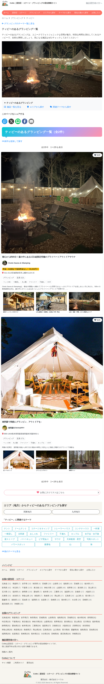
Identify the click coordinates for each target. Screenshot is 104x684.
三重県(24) (36, 626)
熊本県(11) (35, 634)
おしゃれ (34, 534)
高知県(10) (93, 630)
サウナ (58, 539)
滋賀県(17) (46, 626)
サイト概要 (6, 663)
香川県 (89, 596)
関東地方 (28, 512)
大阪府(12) (66, 626)
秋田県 (37, 584)
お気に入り (96, 13)
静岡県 (27, 592)
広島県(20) (47, 630)
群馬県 (7, 588)
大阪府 (90, 592)
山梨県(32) (48, 622)
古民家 (21, 534)
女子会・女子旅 (92, 534)
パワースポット (18, 544)
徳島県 (16, 600)
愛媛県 (6, 600)
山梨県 (61, 588)
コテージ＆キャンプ (40, 528)
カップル (75, 534)
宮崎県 (87, 600)
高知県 (26, 600)
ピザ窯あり (44, 539)
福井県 (17, 592)
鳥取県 (38, 596)
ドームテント (21, 528)
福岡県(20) (6, 634)
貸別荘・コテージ (19, 13)
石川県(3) (87, 622)
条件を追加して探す (12, 141)
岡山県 (59, 596)
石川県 (7, 592)
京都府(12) (56, 626)
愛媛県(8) (75, 630)
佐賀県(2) (16, 634)
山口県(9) (57, 630)
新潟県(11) (68, 622)
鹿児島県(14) (65, 634)
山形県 (57, 584)
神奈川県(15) (37, 622)
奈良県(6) (86, 626)
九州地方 (76, 512)
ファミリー (49, 534)
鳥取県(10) (18, 630)
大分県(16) (45, 634)
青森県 (17, 584)
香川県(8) (66, 630)
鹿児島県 (7, 604)
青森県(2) (16, 618)
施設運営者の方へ (94, 3)
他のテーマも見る (11, 551)
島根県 (49, 596)
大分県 (76, 600)
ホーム (6, 13)
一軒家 (96, 528)
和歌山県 (27, 596)
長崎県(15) (25, 634)
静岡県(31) (6, 626)
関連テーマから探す (60, 107)
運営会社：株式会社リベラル (52, 679)
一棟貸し (8, 534)
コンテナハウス (82, 528)
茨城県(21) (71, 618)
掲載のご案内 (7, 652)
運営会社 (30, 663)
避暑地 (47, 544)
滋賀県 (69, 592)
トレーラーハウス (62, 528)
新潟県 (82, 588)
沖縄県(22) (76, 634)
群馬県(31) (91, 618)
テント (7, 528)
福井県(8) (96, 622)
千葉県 (27, 588)
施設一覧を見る (12, 107)
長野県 (72, 588)
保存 (97, 155)
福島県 (68, 584)
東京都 (38, 588)
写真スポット (93, 539)
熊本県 (66, 600)
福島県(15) (61, 618)
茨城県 (79, 584)
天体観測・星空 (74, 539)
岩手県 (27, 584)
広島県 (70, 596)
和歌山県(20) (7, 630)
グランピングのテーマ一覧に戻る (18, 23)
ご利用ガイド (18, 663)
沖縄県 (18, 604)
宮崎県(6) (55, 634)
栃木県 (89, 584)
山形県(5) (52, 618)
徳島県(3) (84, 630)
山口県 (80, 596)
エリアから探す (49, 13)
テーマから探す (65, 13)
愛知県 (38, 592)
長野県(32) (58, 622)
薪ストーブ (10, 539)
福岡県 (36, 600)
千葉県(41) (16, 622)
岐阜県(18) (26, 626)
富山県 (92, 588)
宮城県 (47, 584)
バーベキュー (27, 539)
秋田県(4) (34, 618)
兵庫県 (7, 596)
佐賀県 (45, 600)
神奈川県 (50, 588)
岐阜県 (48, 592)
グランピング (34, 13)
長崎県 (55, 600)
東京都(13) (26, 622)
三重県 (58, 592)
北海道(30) (6, 618)
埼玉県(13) (6, 622)
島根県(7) (28, 630)
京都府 (80, 592)
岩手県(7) (25, 618)
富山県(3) (78, 622)
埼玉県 (17, 588)
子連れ (62, 534)
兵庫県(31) (76, 626)
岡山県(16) (37, 630)
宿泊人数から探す (81, 13)
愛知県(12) (16, 626)
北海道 (7, 584)
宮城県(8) (43, 618)
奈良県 (17, 596)
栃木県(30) (82, 618)
